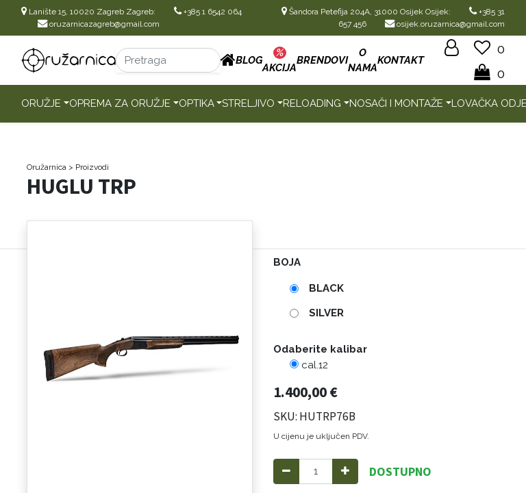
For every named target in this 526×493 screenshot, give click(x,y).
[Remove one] (286, 471)
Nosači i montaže (396, 103)
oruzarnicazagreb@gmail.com (99, 24)
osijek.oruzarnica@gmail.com (445, 24)
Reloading (312, 103)
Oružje (41, 103)
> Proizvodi (88, 167)
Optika (196, 103)
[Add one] (345, 471)
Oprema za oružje (120, 103)
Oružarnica (46, 167)
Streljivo (248, 103)
